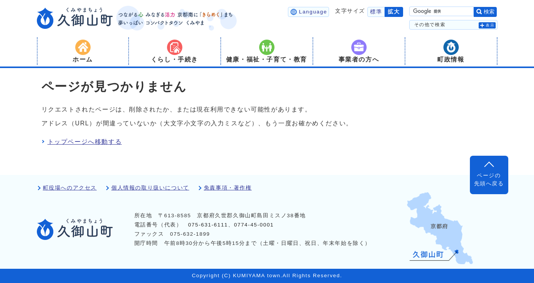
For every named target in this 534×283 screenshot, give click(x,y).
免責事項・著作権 (228, 188)
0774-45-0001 (254, 225)
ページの (489, 180)
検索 (489, 12)
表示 (490, 25)
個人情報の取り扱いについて (150, 188)
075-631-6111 (208, 225)
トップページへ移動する (85, 141)
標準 (376, 12)
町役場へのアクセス (70, 188)
